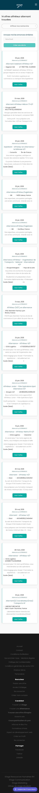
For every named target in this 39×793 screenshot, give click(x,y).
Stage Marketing (19, 783)
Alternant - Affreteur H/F (19, 475)
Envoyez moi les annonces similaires (18, 35)
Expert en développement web (19, 732)
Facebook (19, 750)
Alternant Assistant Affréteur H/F (19, 64)
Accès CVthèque (19, 687)
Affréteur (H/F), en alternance (19, 307)
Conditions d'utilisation (20, 654)
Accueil (19, 646)
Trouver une (19, 708)
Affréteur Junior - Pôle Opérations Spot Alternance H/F (19, 387)
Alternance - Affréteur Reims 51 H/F (19, 432)
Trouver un (19, 705)
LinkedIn (19, 757)
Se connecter (19, 691)
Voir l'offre (19, 84)
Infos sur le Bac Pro (19, 724)
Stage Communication (19, 779)
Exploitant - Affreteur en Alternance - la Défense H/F (19, 148)
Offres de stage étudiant (19, 786)
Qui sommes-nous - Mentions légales (19, 658)
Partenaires (19, 674)
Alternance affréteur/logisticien (19, 192)
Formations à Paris (19, 728)
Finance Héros (19, 670)
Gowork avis (20, 716)
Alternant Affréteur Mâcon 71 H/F (19, 104)
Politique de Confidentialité (19, 662)
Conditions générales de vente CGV (19, 666)
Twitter (19, 754)
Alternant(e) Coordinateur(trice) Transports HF (19, 602)
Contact (19, 650)
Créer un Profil (19, 736)
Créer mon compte (20, 695)
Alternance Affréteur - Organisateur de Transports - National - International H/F (19, 262)
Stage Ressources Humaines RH (19, 776)
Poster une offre (19, 683)
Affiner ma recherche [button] (19, 26)
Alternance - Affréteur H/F (19, 343)
